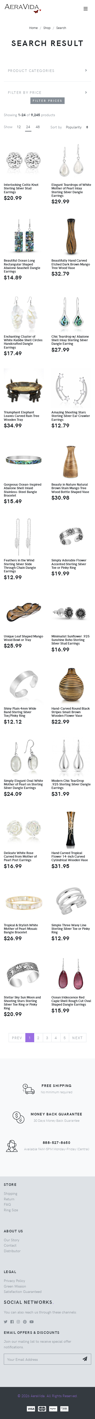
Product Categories (31, 70)
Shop (47, 27)
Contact (10, 1245)
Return (9, 1198)
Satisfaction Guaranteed (23, 1291)
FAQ (7, 1204)
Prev (17, 1037)
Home (33, 27)
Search (61, 27)
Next (77, 1037)
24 (28, 126)
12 (19, 126)
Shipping (10, 1193)
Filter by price (25, 92)
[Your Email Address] (42, 1359)
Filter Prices (48, 100)
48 (38, 126)
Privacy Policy (14, 1280)
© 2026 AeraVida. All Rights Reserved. (47, 1395)
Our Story (11, 1239)
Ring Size (11, 1209)
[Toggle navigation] (85, 8)
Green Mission (15, 1286)
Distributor (12, 1250)
